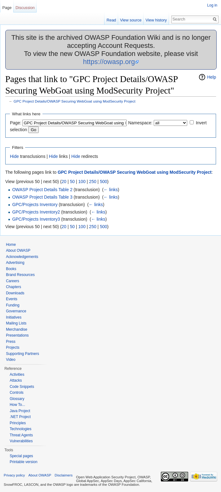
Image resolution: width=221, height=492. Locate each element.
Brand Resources (20, 275)
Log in (212, 5)
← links (111, 189)
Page (6, 7)
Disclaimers (64, 475)
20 (64, 181)
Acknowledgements (22, 257)
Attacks (16, 380)
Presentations (17, 335)
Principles (18, 423)
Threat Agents (21, 435)
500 (103, 181)
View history (156, 20)
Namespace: (140, 122)
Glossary (17, 399)
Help (211, 77)
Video (10, 359)
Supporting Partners (22, 354)
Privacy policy (14, 475)
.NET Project (20, 417)
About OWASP (18, 250)
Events (11, 299)
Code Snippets (22, 386)
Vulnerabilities (21, 441)
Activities (17, 374)
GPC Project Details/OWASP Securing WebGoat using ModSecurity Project (74, 101)
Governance (16, 311)
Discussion (25, 7)
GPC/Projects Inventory (34, 204)
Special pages (21, 456)
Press (10, 341)
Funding (12, 305)
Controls (17, 392)
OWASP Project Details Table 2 (42, 189)
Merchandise (16, 329)
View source (130, 20)
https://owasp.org (109, 62)
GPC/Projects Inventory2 (36, 211)
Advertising (15, 262)
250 (92, 181)
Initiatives (13, 317)
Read (111, 20)
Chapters (13, 287)
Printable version (23, 462)
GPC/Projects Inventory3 (36, 219)
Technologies (20, 429)
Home (11, 244)
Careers (12, 281)
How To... (17, 404)
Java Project (20, 411)
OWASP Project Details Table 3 (42, 197)
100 (82, 181)
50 (72, 181)
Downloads (15, 293)
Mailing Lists (16, 323)
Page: (15, 122)
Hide (14, 156)
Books (11, 269)
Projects (12, 347)
